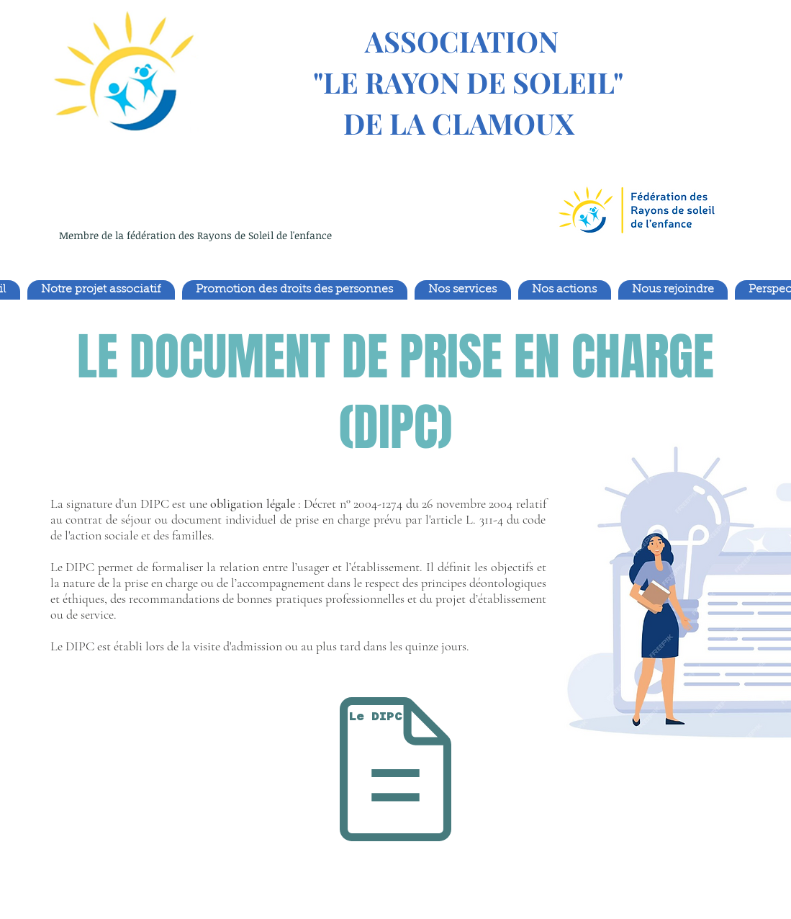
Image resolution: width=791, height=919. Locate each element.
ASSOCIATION (458, 41)
